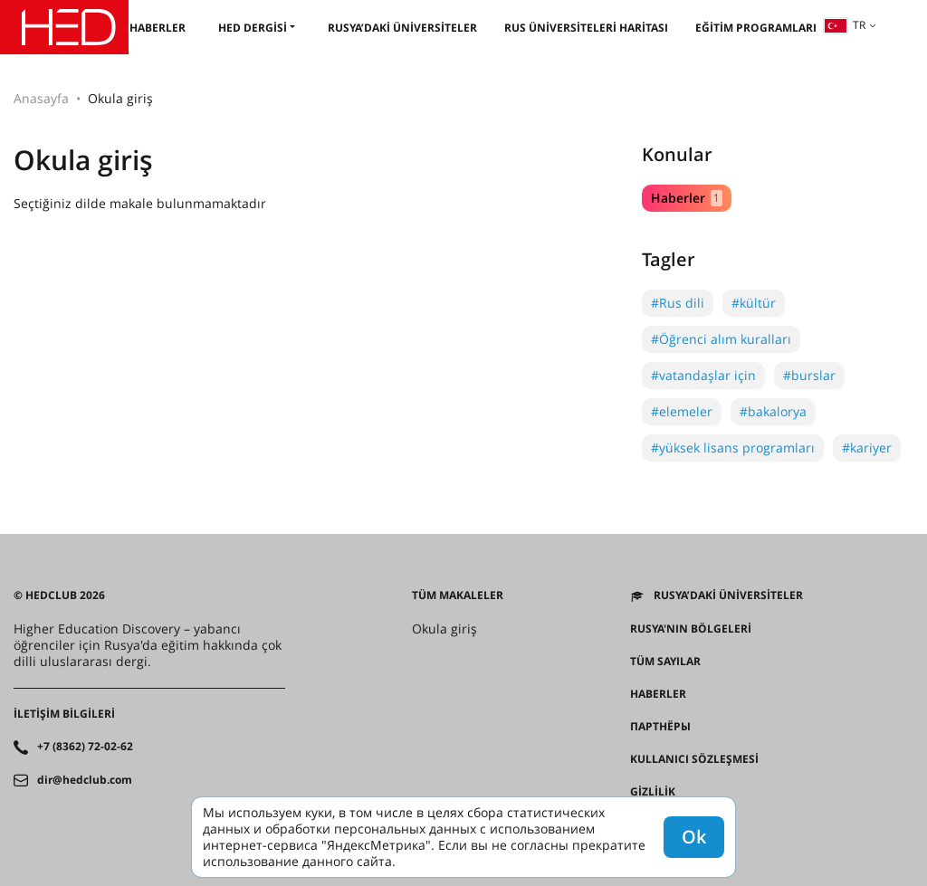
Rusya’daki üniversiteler (402, 27)
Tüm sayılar (665, 661)
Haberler (157, 27)
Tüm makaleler (457, 595)
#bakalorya (773, 411)
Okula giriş (444, 629)
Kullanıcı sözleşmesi (694, 759)
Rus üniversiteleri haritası (586, 27)
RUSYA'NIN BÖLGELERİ (690, 629)
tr (844, 25)
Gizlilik (652, 792)
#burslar (809, 375)
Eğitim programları (756, 27)
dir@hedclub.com (84, 780)
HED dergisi (252, 27)
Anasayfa (41, 98)
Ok (694, 836)
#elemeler (681, 411)
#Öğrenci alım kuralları (721, 339)
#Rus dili (677, 302)
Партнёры (660, 726)
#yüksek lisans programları (733, 447)
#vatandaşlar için (703, 375)
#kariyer (867, 447)
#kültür (753, 302)
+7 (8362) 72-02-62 (85, 746)
